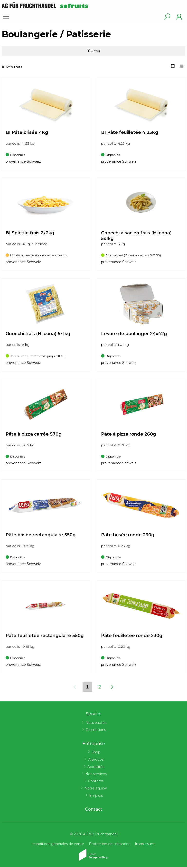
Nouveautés (95, 722)
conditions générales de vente (58, 844)
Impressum (145, 844)
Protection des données (109, 844)
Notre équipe (95, 788)
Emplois (96, 795)
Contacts (95, 781)
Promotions (96, 729)
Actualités (95, 767)
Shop (96, 752)
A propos (95, 759)
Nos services (96, 774)
